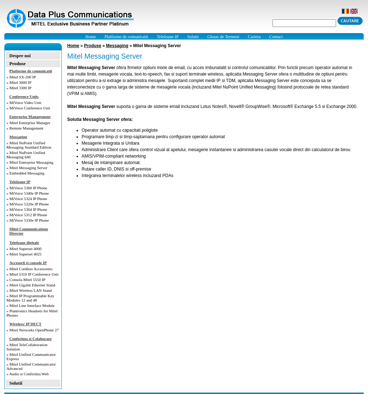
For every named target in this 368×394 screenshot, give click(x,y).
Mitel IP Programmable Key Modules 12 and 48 (30, 298)
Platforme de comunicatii (126, 36)
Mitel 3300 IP (20, 88)
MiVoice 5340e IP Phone (29, 193)
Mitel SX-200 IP (22, 77)
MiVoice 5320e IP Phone (29, 204)
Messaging (18, 137)
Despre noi (20, 55)
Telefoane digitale (24, 242)
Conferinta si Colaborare (30, 338)
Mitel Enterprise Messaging (31, 162)
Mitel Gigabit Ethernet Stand (32, 285)
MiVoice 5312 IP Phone (28, 215)
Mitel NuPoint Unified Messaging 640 (25, 154)
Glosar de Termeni (223, 36)
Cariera (254, 36)
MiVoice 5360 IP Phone (28, 188)
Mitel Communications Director (28, 231)
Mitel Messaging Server (28, 168)
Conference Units (23, 96)
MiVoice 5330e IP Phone (29, 220)
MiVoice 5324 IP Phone (28, 198)
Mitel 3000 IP (20, 82)
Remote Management (26, 128)
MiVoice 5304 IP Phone (28, 209)
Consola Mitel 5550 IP (27, 279)
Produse (17, 63)
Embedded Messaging (26, 173)
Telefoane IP (168, 36)
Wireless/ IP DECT (25, 324)
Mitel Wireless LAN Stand (30, 290)
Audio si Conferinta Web (29, 374)
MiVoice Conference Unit (29, 108)
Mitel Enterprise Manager (29, 123)
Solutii (193, 36)
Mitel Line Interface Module (32, 305)
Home (91, 36)
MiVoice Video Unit (25, 102)
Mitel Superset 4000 (25, 248)
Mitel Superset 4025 (25, 254)
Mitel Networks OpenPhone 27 (34, 330)
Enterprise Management (30, 116)
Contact (275, 36)
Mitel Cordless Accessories (30, 269)
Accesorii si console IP (28, 263)
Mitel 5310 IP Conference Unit (33, 274)
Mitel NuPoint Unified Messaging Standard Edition (28, 145)
